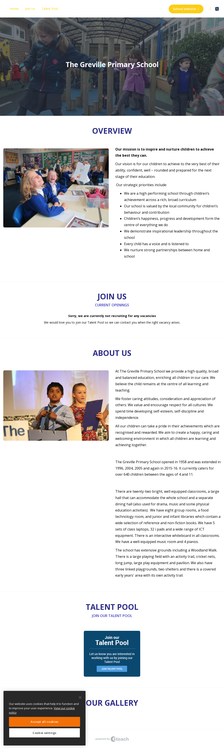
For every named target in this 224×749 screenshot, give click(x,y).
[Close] (80, 697)
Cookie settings (44, 733)
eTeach (112, 739)
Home (14, 9)
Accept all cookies (44, 722)
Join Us (30, 9)
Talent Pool (50, 9)
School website (186, 9)
